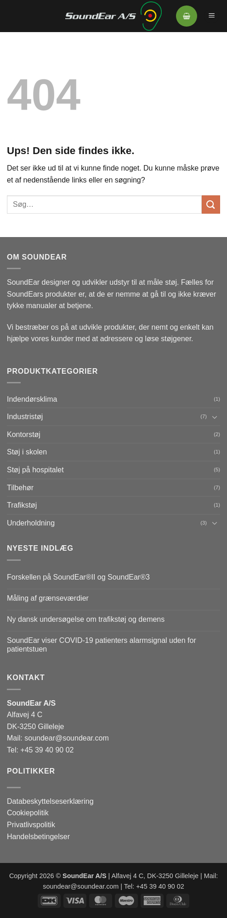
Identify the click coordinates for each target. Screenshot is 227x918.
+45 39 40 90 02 (47, 750)
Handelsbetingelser (38, 837)
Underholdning (31, 523)
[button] (186, 16)
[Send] (211, 204)
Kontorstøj (23, 434)
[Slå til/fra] (214, 416)
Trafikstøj (22, 505)
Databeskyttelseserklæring (50, 801)
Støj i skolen (27, 452)
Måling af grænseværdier (48, 598)
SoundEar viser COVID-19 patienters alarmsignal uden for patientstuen (101, 644)
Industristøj (25, 416)
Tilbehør (20, 488)
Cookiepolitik (28, 813)
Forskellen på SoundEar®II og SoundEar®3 (78, 577)
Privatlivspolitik (31, 825)
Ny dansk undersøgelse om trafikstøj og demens (86, 619)
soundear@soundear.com (66, 738)
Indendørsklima (32, 399)
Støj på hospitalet (35, 470)
